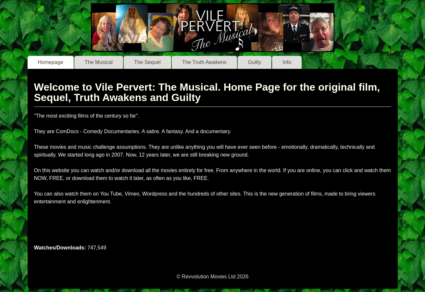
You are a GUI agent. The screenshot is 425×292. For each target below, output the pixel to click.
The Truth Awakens (204, 62)
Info (286, 62)
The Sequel (147, 62)
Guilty (254, 62)
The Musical (99, 62)
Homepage (50, 62)
